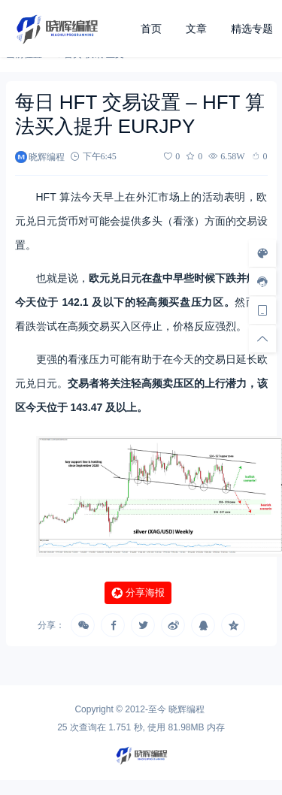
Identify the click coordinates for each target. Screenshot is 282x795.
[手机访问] (262, 310)
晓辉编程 (186, 709)
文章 (196, 29)
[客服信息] (262, 281)
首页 (151, 29)
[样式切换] (262, 253)
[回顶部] (262, 338)
